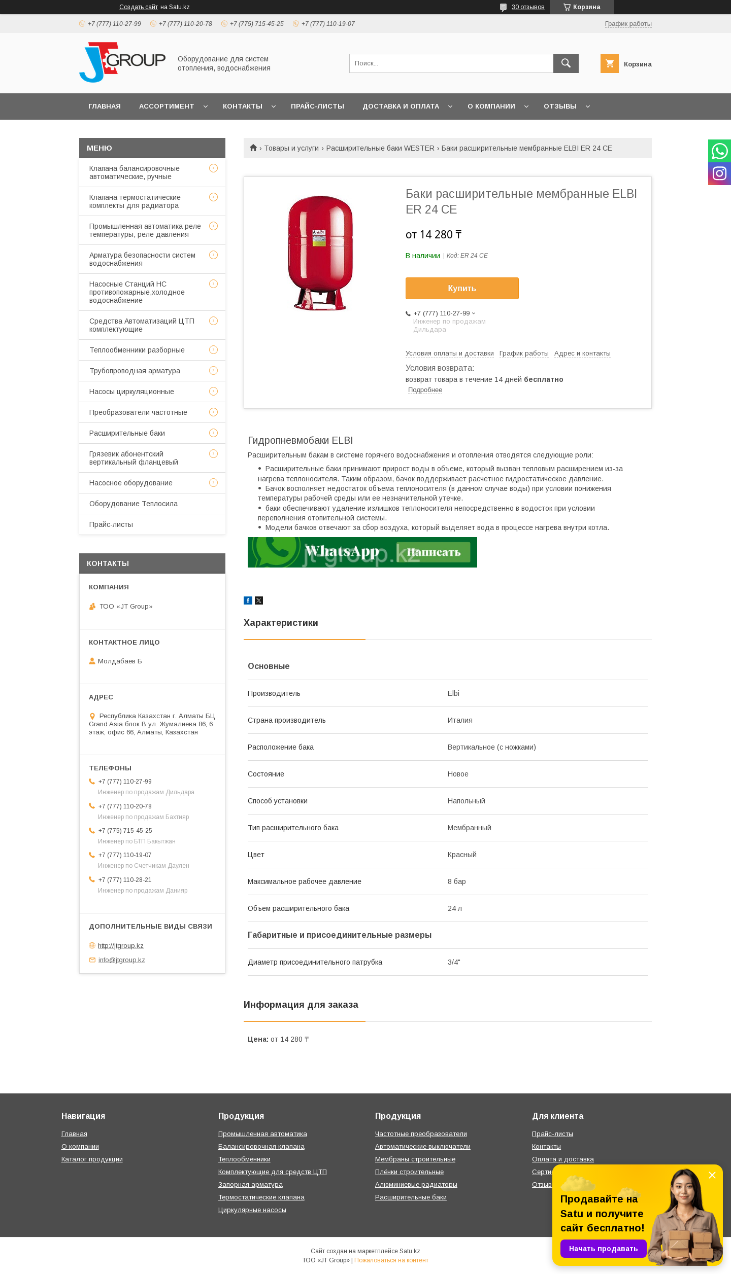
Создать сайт (138, 7)
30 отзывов (528, 7)
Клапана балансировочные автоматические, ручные (134, 172)
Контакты (242, 106)
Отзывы (560, 106)
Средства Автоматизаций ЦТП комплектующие (141, 325)
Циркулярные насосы (252, 1210)
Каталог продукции (92, 1159)
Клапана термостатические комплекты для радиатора (135, 201)
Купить (462, 288)
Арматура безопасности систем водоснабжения (142, 259)
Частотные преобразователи (421, 1134)
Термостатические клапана (261, 1197)
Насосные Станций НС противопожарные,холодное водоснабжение (137, 292)
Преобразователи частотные (138, 412)
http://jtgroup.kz (121, 945)
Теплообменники (244, 1159)
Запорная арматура (250, 1184)
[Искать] (566, 63)
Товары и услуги (291, 148)
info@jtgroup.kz (121, 960)
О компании (491, 106)
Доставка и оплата (400, 106)
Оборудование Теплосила (133, 504)
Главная (104, 106)
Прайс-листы (317, 106)
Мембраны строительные (415, 1159)
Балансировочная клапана (261, 1146)
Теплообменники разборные (137, 350)
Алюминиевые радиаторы (416, 1184)
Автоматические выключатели (423, 1146)
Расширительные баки (127, 433)
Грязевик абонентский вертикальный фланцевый (133, 458)
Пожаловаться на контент (391, 1260)
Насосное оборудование (131, 483)
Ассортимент (166, 106)
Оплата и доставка (563, 1159)
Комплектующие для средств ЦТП (272, 1172)
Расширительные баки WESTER (380, 148)
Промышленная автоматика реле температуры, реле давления (145, 230)
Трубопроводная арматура (134, 371)
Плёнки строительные (409, 1172)
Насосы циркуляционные (131, 391)
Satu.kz (410, 1251)
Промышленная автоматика (262, 1134)
